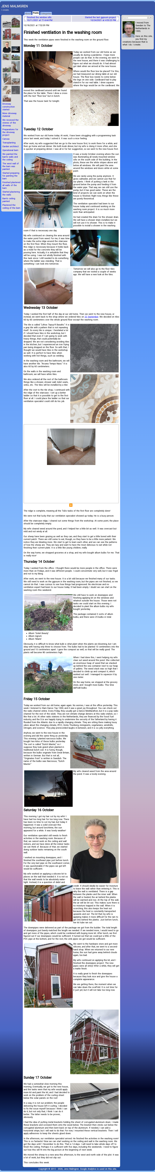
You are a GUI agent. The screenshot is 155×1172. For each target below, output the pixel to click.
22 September (91, 316)
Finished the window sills (39, 18)
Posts (36, 13)
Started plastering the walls (11, 193)
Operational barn (10, 150)
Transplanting (9, 142)
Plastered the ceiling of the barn (11, 206)
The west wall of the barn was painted (10, 166)
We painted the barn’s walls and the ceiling (10, 157)
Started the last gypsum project (100, 18)
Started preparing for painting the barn (10, 176)
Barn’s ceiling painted (8, 200)
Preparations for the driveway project (10, 132)
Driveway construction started (8, 107)
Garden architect (10, 146)
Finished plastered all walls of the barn (11, 185)
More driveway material (9, 114)
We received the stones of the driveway (10, 123)
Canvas (6, 139)
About (28, 13)
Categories (46, 13)
